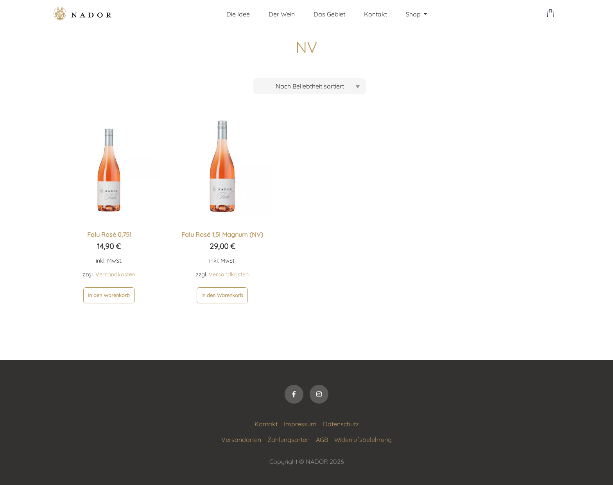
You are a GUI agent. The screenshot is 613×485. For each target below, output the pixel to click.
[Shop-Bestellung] (309, 86)
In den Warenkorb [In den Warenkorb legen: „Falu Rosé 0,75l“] (109, 295)
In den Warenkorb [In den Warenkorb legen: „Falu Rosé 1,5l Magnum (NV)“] (222, 295)
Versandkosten (115, 274)
